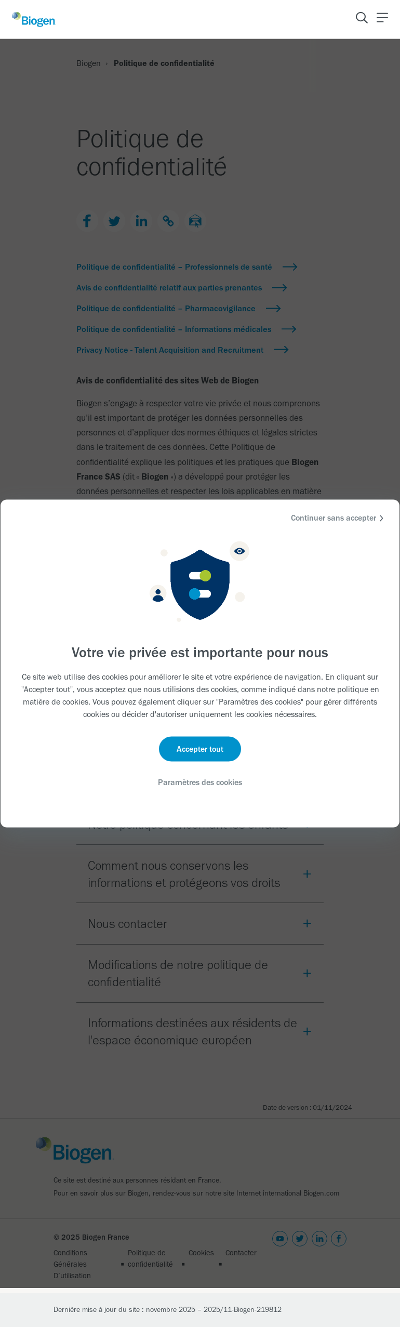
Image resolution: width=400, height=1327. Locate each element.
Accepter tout (200, 749)
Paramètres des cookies (200, 782)
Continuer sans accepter (338, 518)
